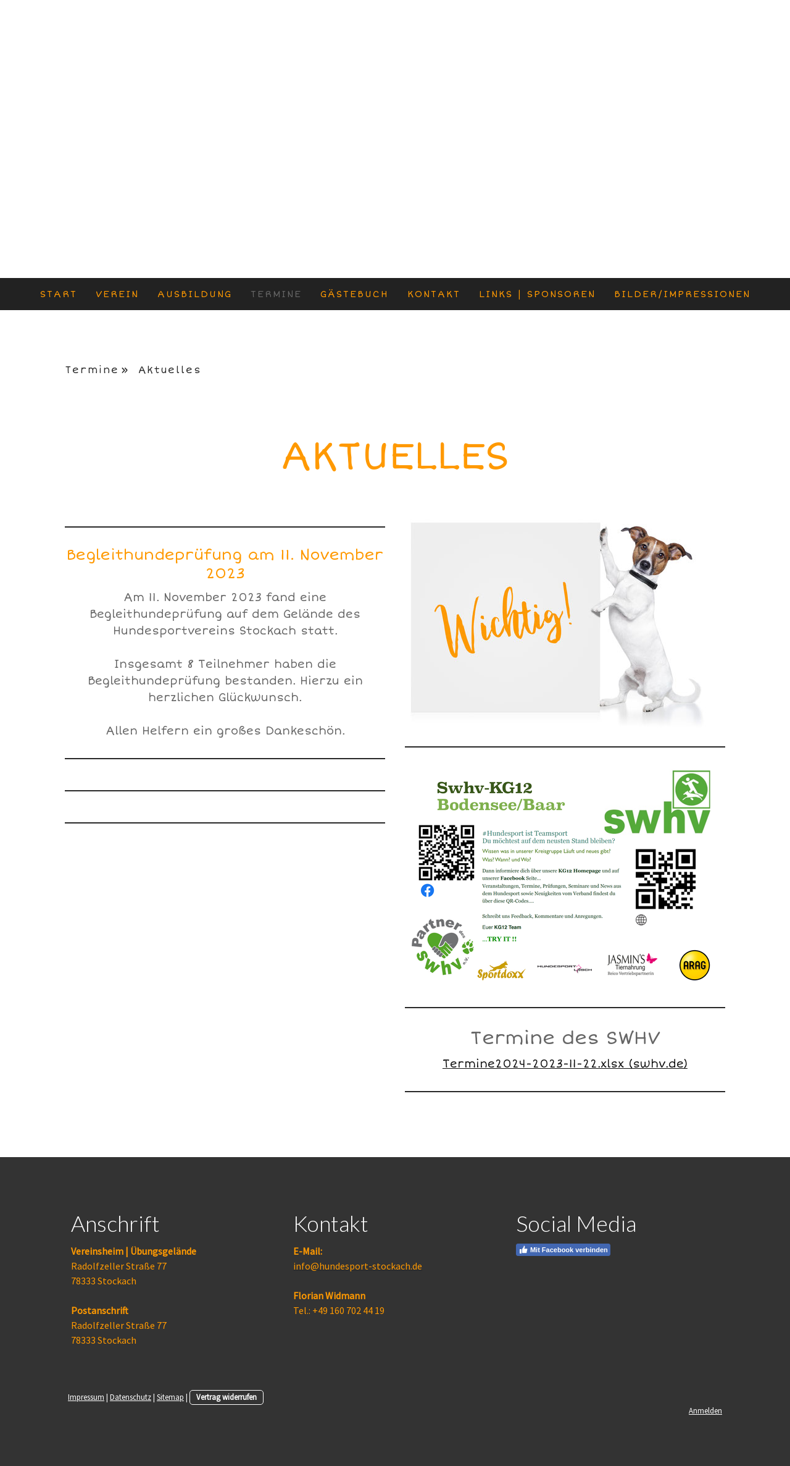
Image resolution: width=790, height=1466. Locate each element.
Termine (276, 294)
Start (58, 294)
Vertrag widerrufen (226, 1397)
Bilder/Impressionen (682, 294)
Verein (117, 294)
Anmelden (705, 1410)
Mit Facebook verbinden (563, 1250)
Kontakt (433, 294)
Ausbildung (194, 294)
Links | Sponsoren (537, 294)
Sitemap (170, 1397)
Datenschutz (130, 1397)
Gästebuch (354, 294)
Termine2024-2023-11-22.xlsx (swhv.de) (565, 1064)
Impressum (86, 1397)
